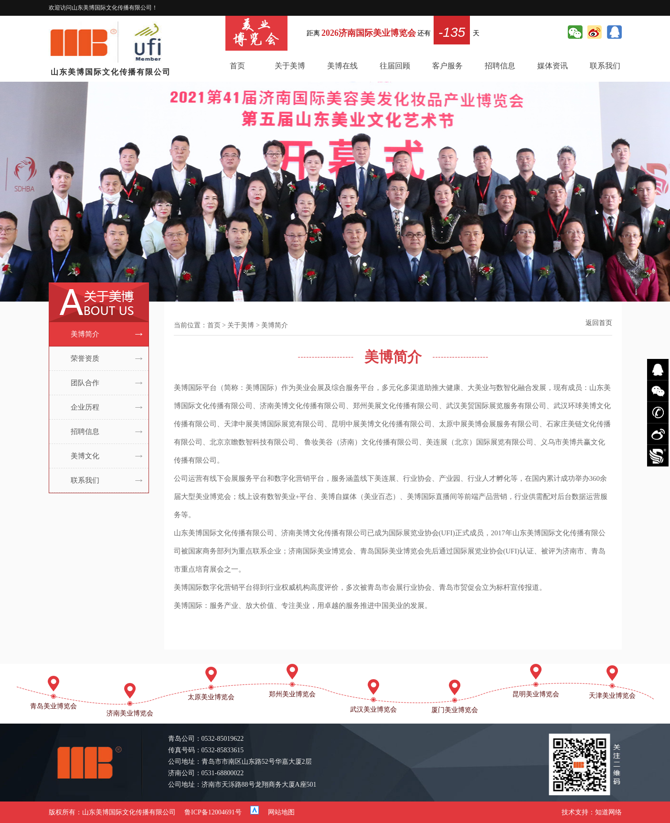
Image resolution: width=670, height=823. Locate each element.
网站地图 (281, 812)
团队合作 (85, 383)
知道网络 (608, 812)
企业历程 (85, 407)
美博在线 (342, 66)
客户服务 (447, 66)
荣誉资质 (85, 358)
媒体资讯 (552, 66)
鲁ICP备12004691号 (213, 812)
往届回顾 (395, 66)
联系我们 (605, 66)
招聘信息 (500, 66)
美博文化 (85, 456)
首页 (237, 66)
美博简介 (85, 334)
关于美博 (290, 66)
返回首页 (598, 322)
